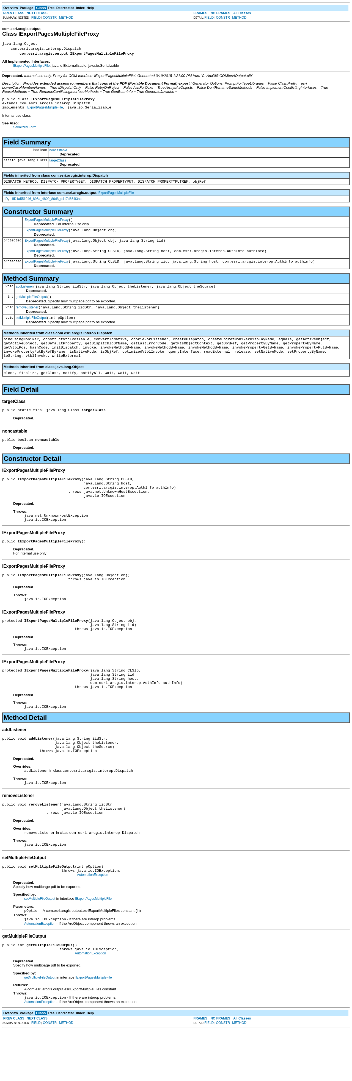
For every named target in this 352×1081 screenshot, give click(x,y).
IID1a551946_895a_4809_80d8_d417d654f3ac (46, 204)
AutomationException (92, 922)
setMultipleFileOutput (31, 330)
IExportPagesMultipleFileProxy (46, 225)
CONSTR (50, 17)
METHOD (66, 17)
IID (6, 204)
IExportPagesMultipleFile (31, 66)
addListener (24, 296)
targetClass (57, 164)
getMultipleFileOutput (31, 308)
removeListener (27, 319)
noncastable (58, 153)
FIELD (36, 17)
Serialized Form (24, 130)
